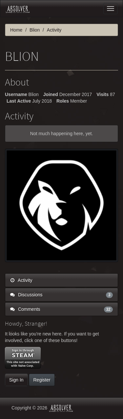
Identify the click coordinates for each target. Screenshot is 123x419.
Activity (21, 280)
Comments (61, 309)
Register (41, 379)
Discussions (61, 294)
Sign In (16, 379)
